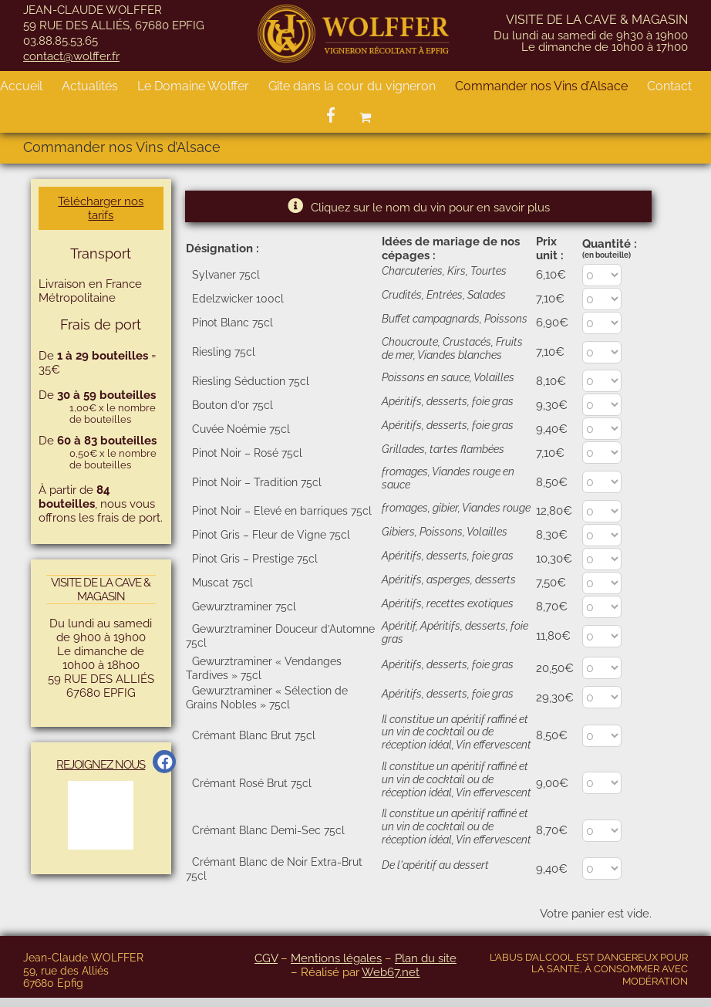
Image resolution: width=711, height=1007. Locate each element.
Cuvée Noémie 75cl (241, 429)
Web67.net (391, 972)
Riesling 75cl (223, 352)
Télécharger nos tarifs (100, 208)
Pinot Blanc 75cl (232, 322)
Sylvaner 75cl (226, 275)
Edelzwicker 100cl (238, 298)
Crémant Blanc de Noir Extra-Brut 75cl (274, 869)
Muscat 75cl (222, 582)
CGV (266, 958)
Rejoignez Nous (100, 765)
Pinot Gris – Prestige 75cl (255, 558)
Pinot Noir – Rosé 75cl (247, 453)
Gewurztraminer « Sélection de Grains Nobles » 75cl (267, 697)
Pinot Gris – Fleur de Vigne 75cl (271, 535)
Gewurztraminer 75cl (244, 606)
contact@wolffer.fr (71, 56)
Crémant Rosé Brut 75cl (252, 783)
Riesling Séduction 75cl (250, 381)
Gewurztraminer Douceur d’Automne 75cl (280, 636)
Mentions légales (336, 958)
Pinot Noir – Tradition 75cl (257, 482)
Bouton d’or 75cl (232, 405)
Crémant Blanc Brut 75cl (253, 735)
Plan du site (426, 958)
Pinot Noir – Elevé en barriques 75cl (282, 511)
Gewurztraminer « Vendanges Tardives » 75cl (264, 668)
